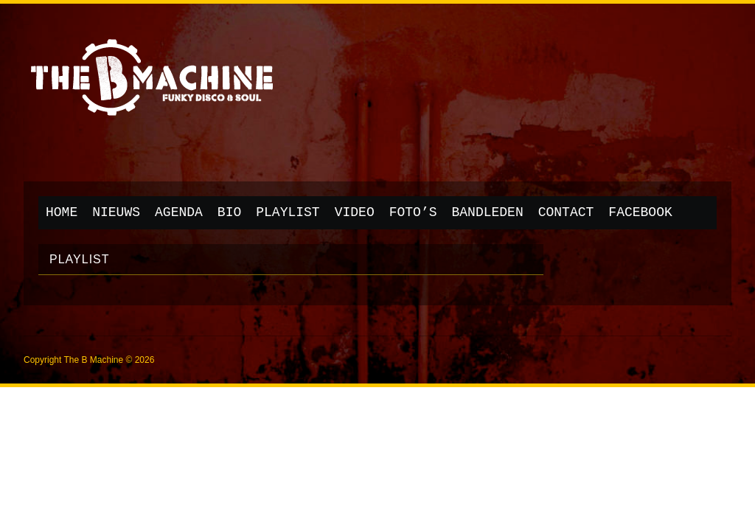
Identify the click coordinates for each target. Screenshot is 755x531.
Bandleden (487, 212)
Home (61, 212)
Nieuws (116, 212)
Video (355, 212)
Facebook (640, 212)
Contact (566, 212)
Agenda (179, 212)
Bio (229, 212)
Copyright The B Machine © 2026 (89, 360)
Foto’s (413, 212)
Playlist (287, 212)
